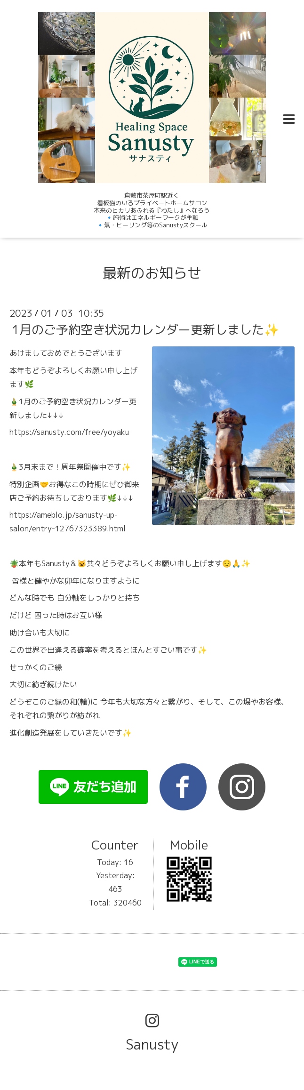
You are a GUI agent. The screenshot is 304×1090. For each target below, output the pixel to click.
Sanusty (152, 1044)
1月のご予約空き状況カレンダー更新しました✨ (145, 329)
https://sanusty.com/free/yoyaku (69, 432)
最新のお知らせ (152, 273)
